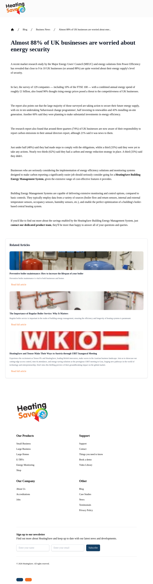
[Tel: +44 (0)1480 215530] (19, 579)
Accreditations (23, 494)
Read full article (18, 284)
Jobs (18, 499)
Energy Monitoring (25, 465)
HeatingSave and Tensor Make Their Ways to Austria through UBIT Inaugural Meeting (53, 353)
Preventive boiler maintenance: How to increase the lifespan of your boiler (46, 273)
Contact (83, 449)
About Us (20, 489)
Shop (18, 470)
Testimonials (85, 505)
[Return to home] (15, 8)
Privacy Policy (86, 510)
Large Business (23, 449)
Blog (25, 29)
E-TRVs (20, 459)
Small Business (23, 443)
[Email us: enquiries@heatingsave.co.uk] (28, 579)
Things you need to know (91, 454)
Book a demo (85, 459)
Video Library (85, 465)
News (82, 499)
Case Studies (85, 494)
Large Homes (22, 454)
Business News (43, 29)
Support (83, 443)
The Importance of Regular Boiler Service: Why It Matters (39, 313)
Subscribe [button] (93, 548)
